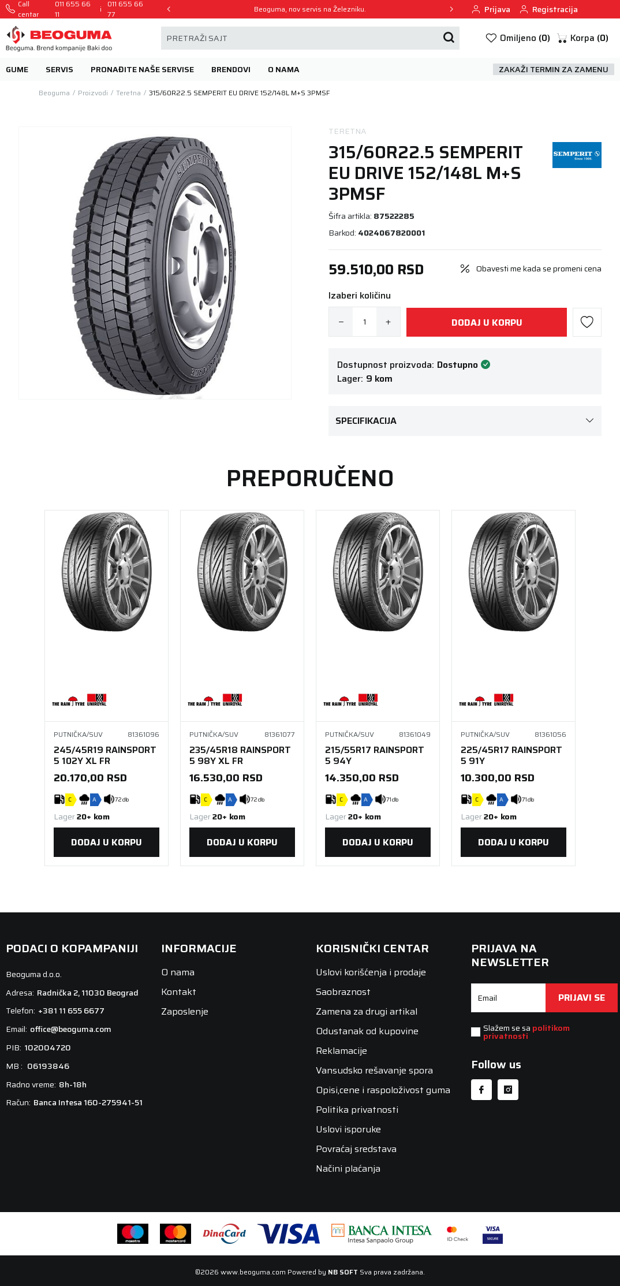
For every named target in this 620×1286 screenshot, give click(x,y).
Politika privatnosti (357, 1109)
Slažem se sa (526, 1032)
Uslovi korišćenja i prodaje (371, 972)
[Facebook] (481, 1089)
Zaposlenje (184, 1011)
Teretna (347, 131)
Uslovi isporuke (348, 1129)
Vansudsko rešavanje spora (374, 1070)
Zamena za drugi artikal (366, 1011)
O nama (178, 972)
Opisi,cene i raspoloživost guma (383, 1090)
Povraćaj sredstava (356, 1149)
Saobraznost (343, 992)
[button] (582, 38)
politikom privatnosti (526, 1032)
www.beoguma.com (253, 1271)
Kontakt (178, 992)
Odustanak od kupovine (367, 1031)
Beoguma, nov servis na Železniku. (310, 9)
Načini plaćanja (348, 1168)
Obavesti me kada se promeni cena (539, 269)
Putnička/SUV (78, 734)
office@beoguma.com (70, 1029)
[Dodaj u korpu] (486, 322)
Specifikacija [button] (465, 420)
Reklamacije (341, 1050)
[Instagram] (508, 1089)
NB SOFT (343, 1271)
